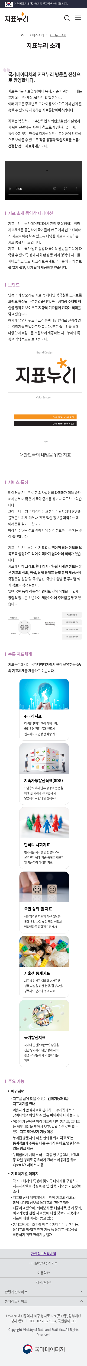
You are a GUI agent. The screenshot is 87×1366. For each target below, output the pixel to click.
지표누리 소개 (58, 35)
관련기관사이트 (16, 1291)
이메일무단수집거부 (43, 1263)
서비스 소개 (37, 35)
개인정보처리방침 (43, 1253)
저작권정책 (43, 1282)
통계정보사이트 (16, 1301)
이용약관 (43, 1272)
